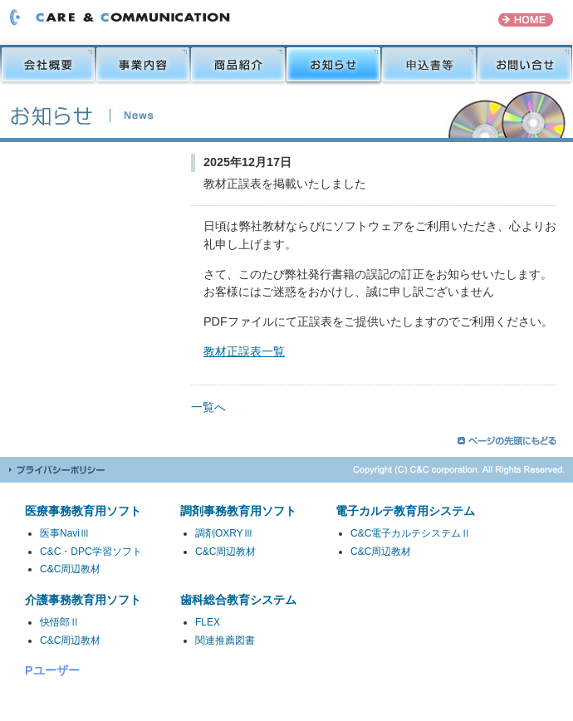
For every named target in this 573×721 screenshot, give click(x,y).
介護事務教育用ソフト (83, 599)
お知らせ (333, 65)
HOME (525, 20)
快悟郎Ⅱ (60, 622)
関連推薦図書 (225, 640)
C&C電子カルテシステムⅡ (410, 533)
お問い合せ (524, 65)
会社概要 (48, 65)
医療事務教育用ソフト (83, 510)
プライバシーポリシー (56, 469)
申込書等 (429, 65)
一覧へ (208, 407)
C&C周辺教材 (70, 569)
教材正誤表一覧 (244, 351)
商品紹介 (238, 65)
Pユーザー (52, 670)
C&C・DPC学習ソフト (91, 551)
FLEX (207, 622)
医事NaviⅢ (65, 533)
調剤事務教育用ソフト (238, 510)
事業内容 (143, 65)
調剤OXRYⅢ (224, 533)
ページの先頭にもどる (507, 440)
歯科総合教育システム (238, 599)
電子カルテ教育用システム (405, 510)
